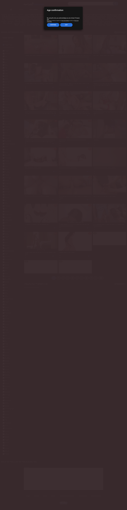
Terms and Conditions (65, 20)
